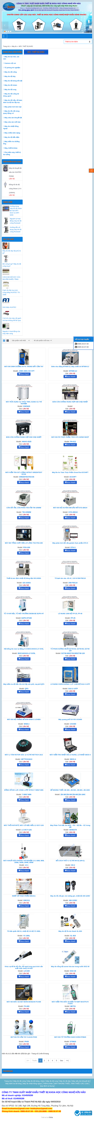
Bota (51, 1117)
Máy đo (14, 46)
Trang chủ (6, 46)
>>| (67, 1060)
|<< (28, 1060)
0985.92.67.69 (81, 347)
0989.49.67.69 (81, 344)
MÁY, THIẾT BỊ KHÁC (26, 46)
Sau (61, 1060)
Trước (34, 1060)
